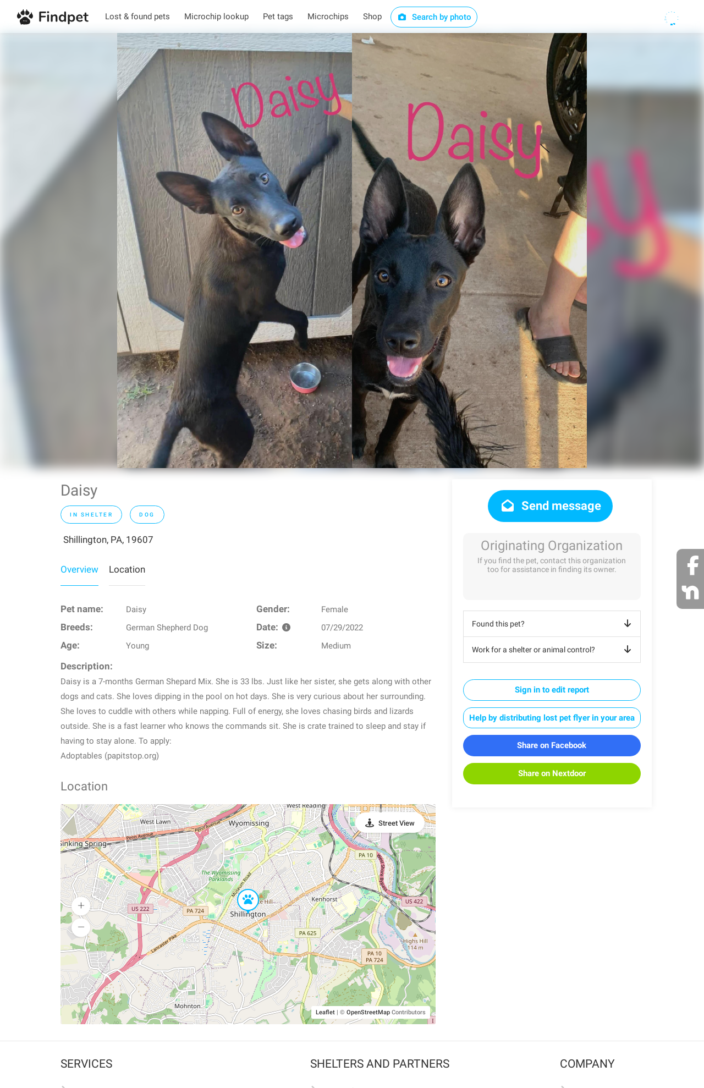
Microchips (328, 16)
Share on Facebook (551, 745)
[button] (240, 889)
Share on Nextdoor (552, 773)
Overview (79, 569)
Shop (372, 16)
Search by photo (434, 17)
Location (127, 569)
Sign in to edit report (552, 690)
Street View (396, 823)
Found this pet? (553, 624)
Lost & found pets (137, 16)
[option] (234, 250)
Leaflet (325, 1012)
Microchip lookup (216, 16)
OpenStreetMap (368, 1012)
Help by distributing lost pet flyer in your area (552, 718)
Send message (550, 506)
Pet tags (278, 16)
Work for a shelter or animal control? (553, 649)
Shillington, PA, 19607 (108, 539)
